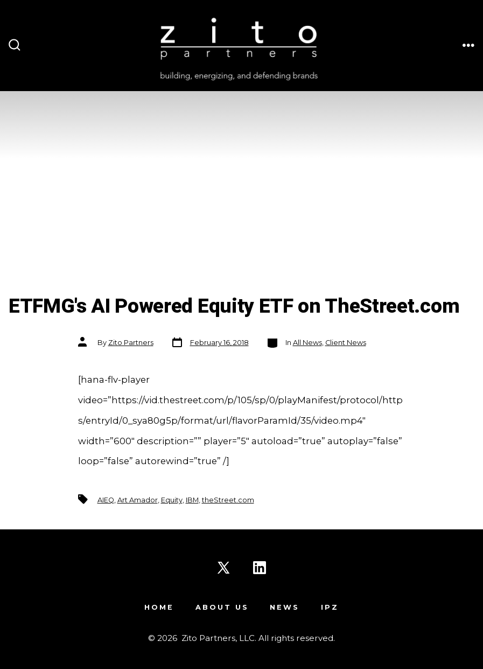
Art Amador (137, 500)
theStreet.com (228, 500)
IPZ (330, 607)
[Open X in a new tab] (223, 567)
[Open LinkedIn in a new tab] (259, 567)
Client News (345, 343)
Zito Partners (130, 343)
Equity (172, 500)
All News (307, 343)
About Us (222, 607)
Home (159, 607)
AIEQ (105, 500)
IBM (192, 500)
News (284, 607)
